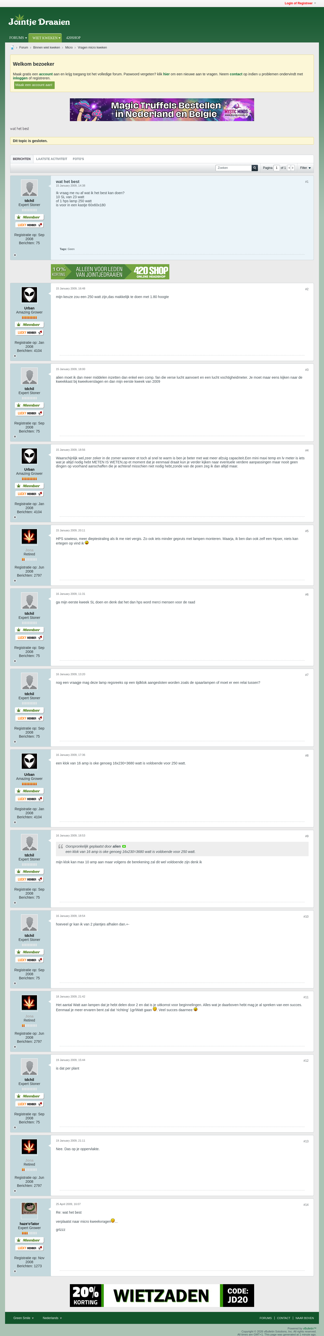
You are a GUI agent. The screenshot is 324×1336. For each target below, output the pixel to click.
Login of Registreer (300, 3)
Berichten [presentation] (22, 159)
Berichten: (27, 243)
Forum (23, 47)
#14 (306, 1205)
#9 (307, 836)
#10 (306, 916)
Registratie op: (25, 235)
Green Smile (23, 1318)
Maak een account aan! (34, 84)
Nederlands (52, 1318)
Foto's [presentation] (78, 159)
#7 (307, 675)
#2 (307, 289)
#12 (306, 1060)
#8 (307, 755)
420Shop (73, 38)
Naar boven (305, 1318)
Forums (16, 38)
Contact (283, 1318)
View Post (124, 846)
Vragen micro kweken (92, 47)
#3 (307, 370)
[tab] (21, 159)
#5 (307, 531)
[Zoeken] (236, 168)
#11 (306, 997)
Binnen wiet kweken (46, 47)
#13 (306, 1141)
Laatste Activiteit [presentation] (51, 159)
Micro (69, 47)
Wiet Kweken (45, 38)
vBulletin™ (309, 1328)
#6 (307, 594)
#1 (307, 182)
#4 (307, 450)
